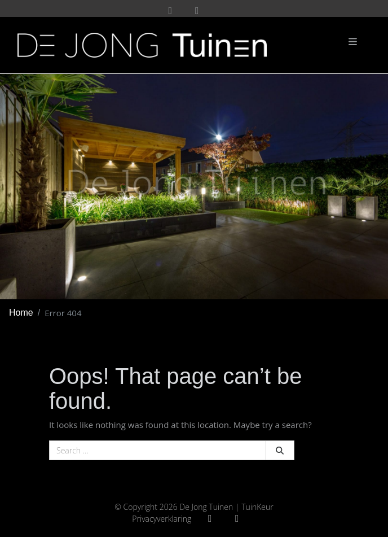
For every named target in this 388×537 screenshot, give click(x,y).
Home (21, 312)
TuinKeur (257, 506)
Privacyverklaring (161, 518)
